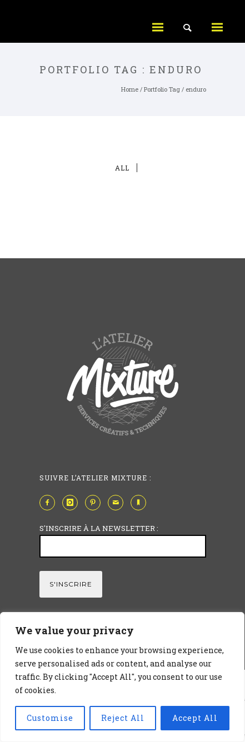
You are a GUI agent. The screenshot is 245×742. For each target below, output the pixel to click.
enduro (196, 89)
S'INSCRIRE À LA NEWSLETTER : (98, 528)
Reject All (122, 718)
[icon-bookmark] (141, 502)
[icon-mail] (118, 502)
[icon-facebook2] (50, 502)
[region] (122, 677)
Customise (50, 718)
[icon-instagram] (72, 502)
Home (129, 89)
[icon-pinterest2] (95, 502)
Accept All (195, 718)
